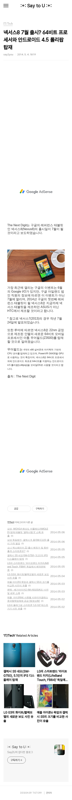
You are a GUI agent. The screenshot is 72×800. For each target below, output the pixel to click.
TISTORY (37, 793)
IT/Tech (10, 522)
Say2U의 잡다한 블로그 (20, 752)
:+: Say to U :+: (36, 5)
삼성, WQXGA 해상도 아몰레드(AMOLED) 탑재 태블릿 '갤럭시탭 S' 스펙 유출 (27, 532)
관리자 (49, 793)
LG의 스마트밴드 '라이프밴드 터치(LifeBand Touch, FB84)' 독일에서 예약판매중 (28, 566)
